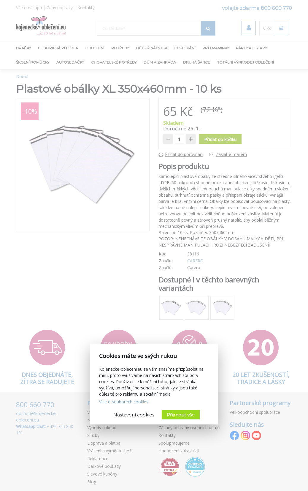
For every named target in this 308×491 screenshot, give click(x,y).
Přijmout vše (181, 415)
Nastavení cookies (133, 415)
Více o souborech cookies (123, 402)
